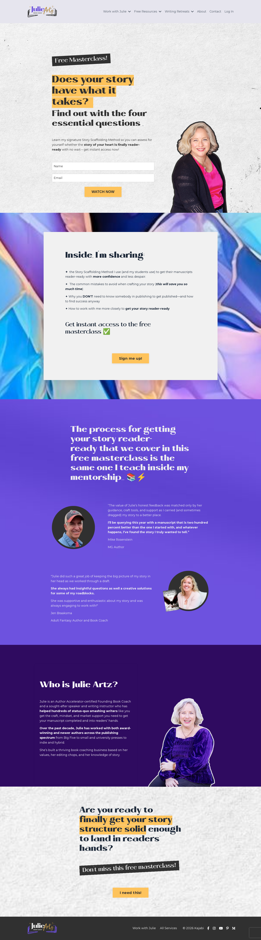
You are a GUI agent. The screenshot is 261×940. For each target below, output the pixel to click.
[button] (103, 192)
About (201, 11)
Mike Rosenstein (120, 540)
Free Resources (147, 11)
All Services (168, 928)
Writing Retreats (179, 11)
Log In (229, 11)
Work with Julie (117, 11)
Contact (215, 11)
